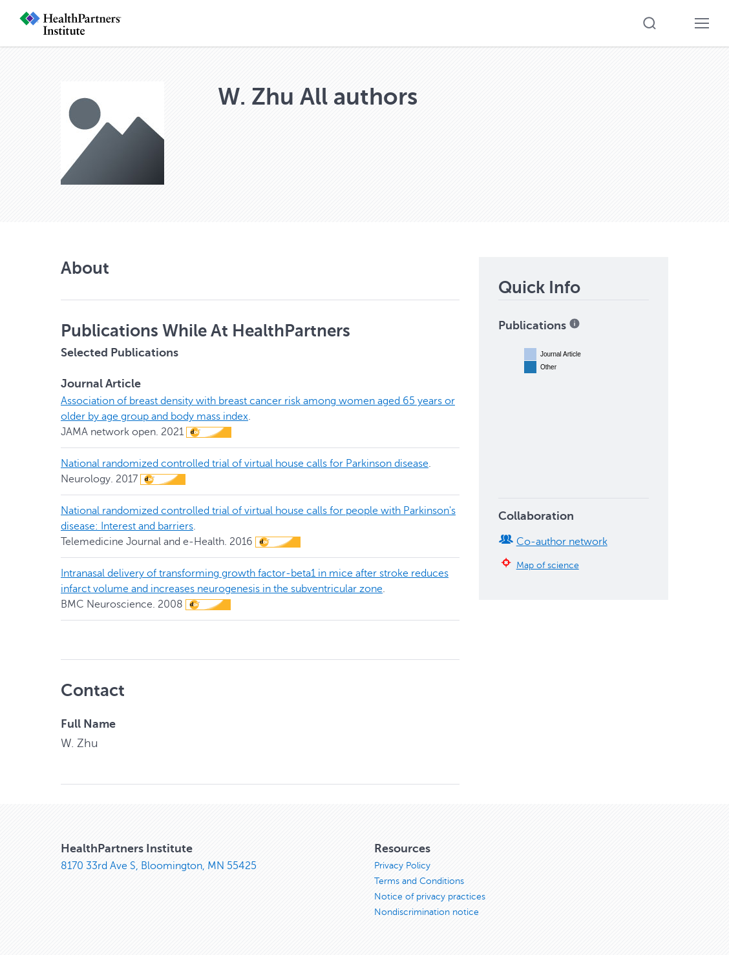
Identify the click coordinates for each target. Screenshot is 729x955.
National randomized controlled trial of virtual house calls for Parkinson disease (244, 463)
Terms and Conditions (419, 881)
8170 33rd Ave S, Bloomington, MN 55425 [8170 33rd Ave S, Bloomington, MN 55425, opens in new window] (159, 866)
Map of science (547, 565)
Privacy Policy (402, 865)
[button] (649, 23)
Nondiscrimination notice (426, 912)
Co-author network (562, 542)
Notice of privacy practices (429, 896)
